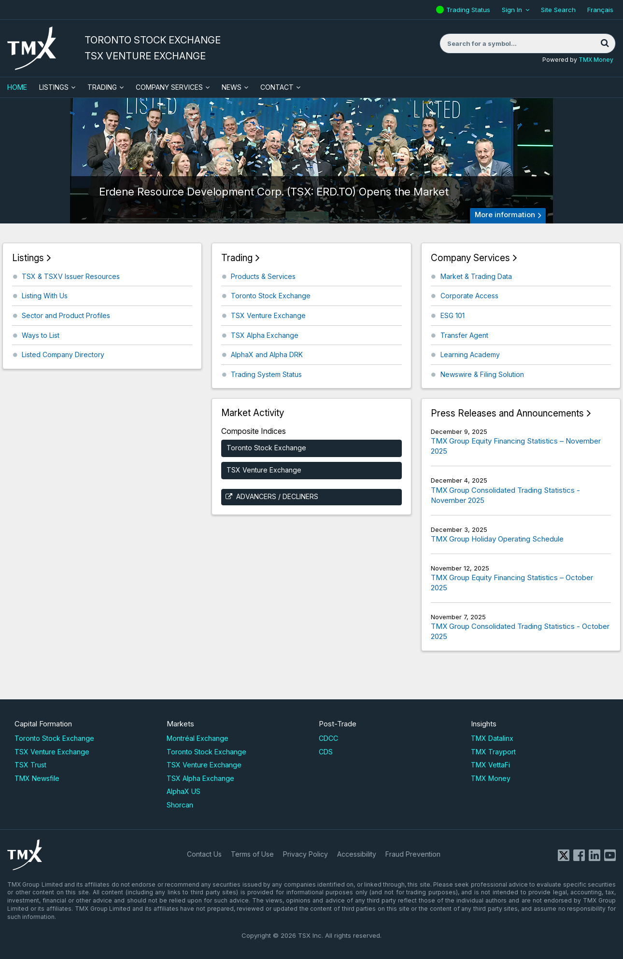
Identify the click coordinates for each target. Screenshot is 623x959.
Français (600, 10)
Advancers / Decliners (277, 496)
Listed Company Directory (63, 354)
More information (505, 214)
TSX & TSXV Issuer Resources (71, 276)
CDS (326, 752)
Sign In (512, 10)
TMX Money (596, 59)
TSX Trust (30, 765)
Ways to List (40, 335)
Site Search (558, 10)
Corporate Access (469, 296)
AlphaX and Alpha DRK (267, 354)
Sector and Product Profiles (66, 315)
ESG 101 (452, 315)
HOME (17, 87)
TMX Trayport (493, 752)
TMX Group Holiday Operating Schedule (497, 538)
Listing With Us (45, 296)
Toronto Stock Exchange (271, 296)
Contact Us (204, 854)
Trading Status (469, 9)
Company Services (169, 87)
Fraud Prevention (412, 854)
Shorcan (180, 805)
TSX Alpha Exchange (264, 335)
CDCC (328, 738)
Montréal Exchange (197, 738)
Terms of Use (252, 854)
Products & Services (263, 276)
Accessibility (356, 854)
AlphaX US (183, 791)
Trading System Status (266, 374)
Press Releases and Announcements (507, 413)
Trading (102, 87)
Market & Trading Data (476, 276)
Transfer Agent (464, 335)
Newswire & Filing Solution (482, 374)
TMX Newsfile (36, 778)
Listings (54, 87)
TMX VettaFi (490, 765)
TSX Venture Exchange (268, 315)
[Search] (604, 43)
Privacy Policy (305, 854)
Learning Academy (470, 354)
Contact (277, 87)
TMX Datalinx (492, 738)
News (231, 87)
